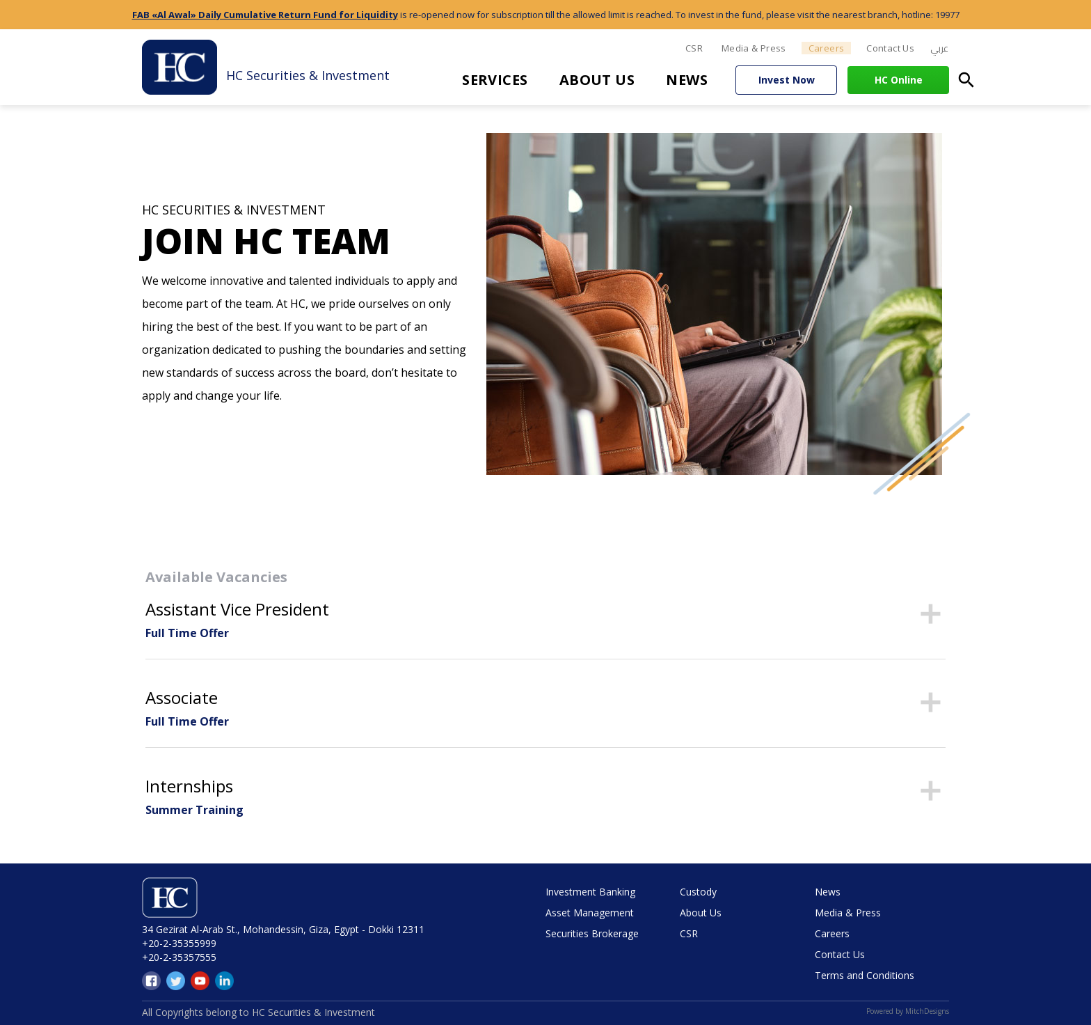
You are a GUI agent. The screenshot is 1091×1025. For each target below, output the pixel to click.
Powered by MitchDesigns (907, 1011)
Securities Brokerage (592, 933)
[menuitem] (939, 49)
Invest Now (786, 79)
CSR (694, 48)
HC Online (899, 79)
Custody (698, 891)
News (687, 79)
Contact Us (890, 48)
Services (495, 79)
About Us (597, 79)
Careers (827, 48)
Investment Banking (590, 891)
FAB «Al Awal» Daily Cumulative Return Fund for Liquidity (265, 14)
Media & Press (754, 48)
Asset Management (590, 912)
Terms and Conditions (864, 975)
